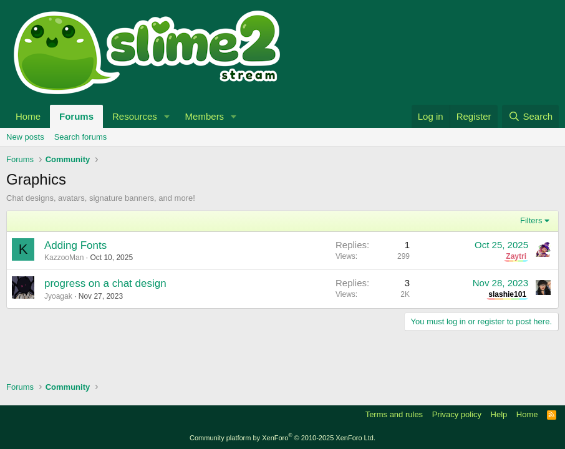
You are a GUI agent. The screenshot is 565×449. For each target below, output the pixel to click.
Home (28, 116)
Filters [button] (531, 220)
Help (499, 414)
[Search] (530, 116)
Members (205, 116)
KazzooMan (64, 257)
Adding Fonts (75, 245)
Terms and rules (394, 414)
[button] (167, 116)
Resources (134, 116)
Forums (76, 116)
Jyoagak (58, 296)
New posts (25, 137)
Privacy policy (456, 414)
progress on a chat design (105, 283)
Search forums (80, 137)
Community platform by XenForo (282, 438)
